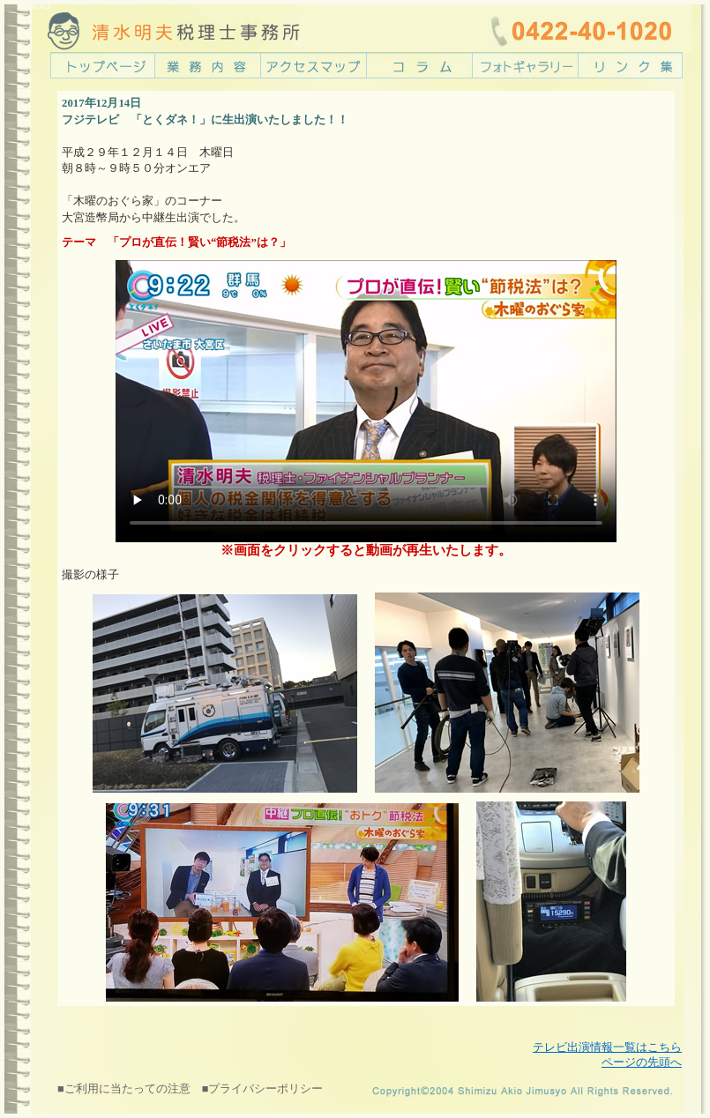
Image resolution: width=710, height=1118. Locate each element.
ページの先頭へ (642, 1062)
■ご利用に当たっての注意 (124, 1089)
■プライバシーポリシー (263, 1089)
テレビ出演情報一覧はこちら (607, 1047)
